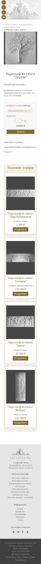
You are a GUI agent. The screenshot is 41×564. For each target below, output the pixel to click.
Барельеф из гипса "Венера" (20, 408)
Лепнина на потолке (20, 492)
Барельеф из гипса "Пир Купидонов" (20, 215)
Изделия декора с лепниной (20, 497)
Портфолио (20, 511)
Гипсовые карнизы (20, 478)
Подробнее (20, 229)
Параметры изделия (15, 84)
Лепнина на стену (20, 495)
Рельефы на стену (20, 481)
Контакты (20, 517)
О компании (20, 514)
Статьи (20, 520)
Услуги (8, 152)
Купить (20, 131)
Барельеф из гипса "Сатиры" (20, 279)
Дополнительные (20, 147)
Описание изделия (14, 142)
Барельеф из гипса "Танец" (20, 344)
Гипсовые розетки (20, 489)
